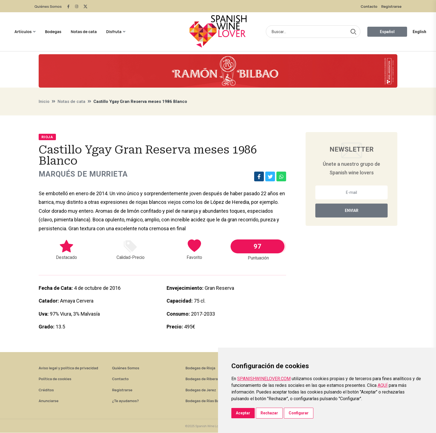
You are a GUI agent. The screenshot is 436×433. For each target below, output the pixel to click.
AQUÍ (383, 385)
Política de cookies (55, 379)
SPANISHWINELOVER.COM (264, 378)
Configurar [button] (299, 413)
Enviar (351, 210)
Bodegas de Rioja (200, 368)
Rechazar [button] (269, 413)
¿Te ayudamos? (125, 401)
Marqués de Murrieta (85, 174)
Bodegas (53, 31)
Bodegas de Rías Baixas (205, 401)
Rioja (47, 137)
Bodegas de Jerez (200, 390)
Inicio (44, 101)
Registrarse (391, 6)
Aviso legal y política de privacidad (68, 368)
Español (387, 31)
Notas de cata (84, 31)
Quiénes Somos (48, 6)
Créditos (46, 390)
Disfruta (114, 31)
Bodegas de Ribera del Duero (210, 379)
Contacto (369, 6)
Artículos (23, 31)
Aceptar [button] (243, 413)
